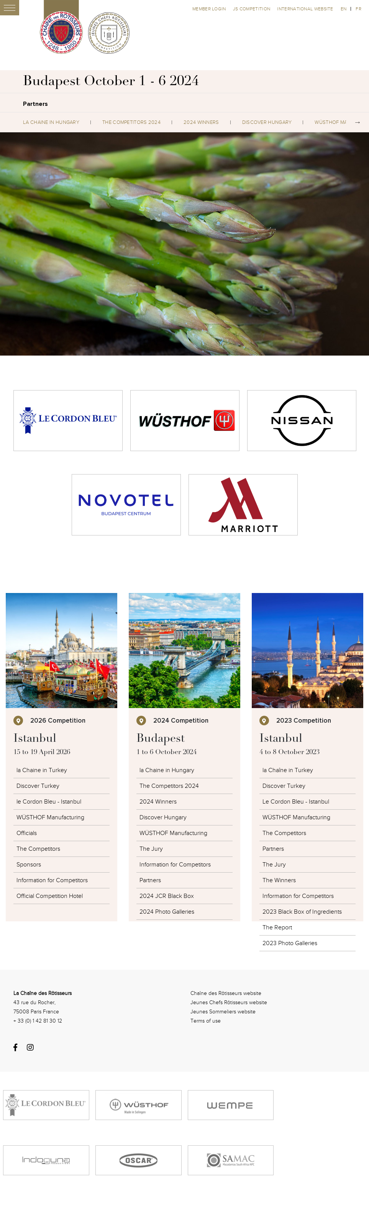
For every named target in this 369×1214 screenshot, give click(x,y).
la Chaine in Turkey (41, 770)
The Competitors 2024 (131, 122)
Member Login (209, 9)
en (344, 9)
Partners (150, 880)
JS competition (252, 9)
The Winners (279, 880)
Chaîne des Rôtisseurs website (225, 993)
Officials (26, 833)
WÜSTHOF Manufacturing (50, 817)
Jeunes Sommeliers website (223, 1011)
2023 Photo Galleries (289, 943)
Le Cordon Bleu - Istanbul (295, 801)
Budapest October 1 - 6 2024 (111, 82)
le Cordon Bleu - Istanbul (48, 801)
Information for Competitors (52, 880)
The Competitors (38, 849)
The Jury (151, 849)
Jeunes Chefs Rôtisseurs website (228, 1002)
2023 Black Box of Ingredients (302, 912)
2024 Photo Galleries (166, 912)
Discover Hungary (267, 122)
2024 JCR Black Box (166, 896)
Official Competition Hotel (49, 896)
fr (358, 9)
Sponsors (28, 864)
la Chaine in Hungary (51, 122)
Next (357, 122)
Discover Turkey (37, 786)
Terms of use (205, 1021)
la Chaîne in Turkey (287, 770)
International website (305, 9)
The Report (277, 927)
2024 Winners (201, 122)
